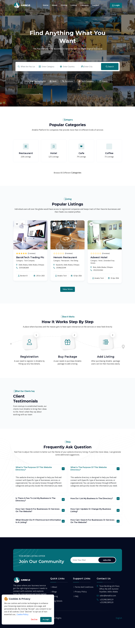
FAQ (76, 596)
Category (84, 5)
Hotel (53, 153)
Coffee (109, 153)
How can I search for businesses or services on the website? (38, 510)
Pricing (64, 5)
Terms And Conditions (84, 587)
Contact (95, 5)
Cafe (81, 153)
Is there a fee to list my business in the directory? (35, 499)
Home (45, 5)
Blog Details (57, 601)
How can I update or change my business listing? (90, 510)
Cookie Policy (22, 614)
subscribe (107, 560)
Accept (46, 619)
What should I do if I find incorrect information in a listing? (38, 521)
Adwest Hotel (98, 257)
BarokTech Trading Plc (30, 257)
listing (55, 596)
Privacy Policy (81, 592)
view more (68, 289)
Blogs (54, 592)
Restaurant (26, 153)
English (119, 618)
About (54, 5)
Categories (76, 172)
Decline (34, 619)
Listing (74, 5)
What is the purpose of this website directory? (34, 468)
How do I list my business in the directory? (91, 498)
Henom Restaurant (65, 257)
